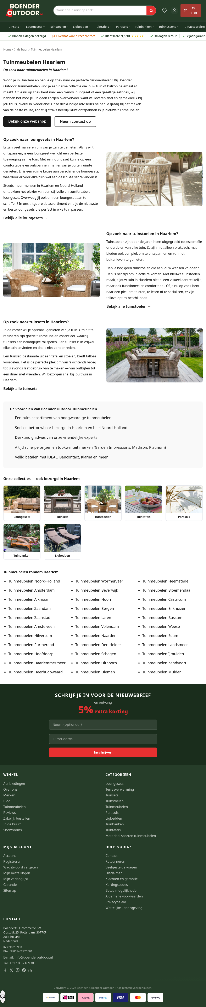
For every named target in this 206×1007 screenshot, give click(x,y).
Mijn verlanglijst (15, 879)
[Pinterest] (24, 970)
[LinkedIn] (30, 970)
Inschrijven (103, 752)
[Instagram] (18, 970)
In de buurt (21, 49)
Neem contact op (75, 121)
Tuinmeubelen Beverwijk (96, 590)
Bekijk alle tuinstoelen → (128, 306)
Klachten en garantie (122, 879)
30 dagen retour (163, 36)
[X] (11, 970)
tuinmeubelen (47, 336)
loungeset (41, 153)
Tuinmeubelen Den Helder (98, 644)
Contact (112, 856)
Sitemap (9, 890)
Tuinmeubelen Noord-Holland (34, 581)
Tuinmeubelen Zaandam (29, 608)
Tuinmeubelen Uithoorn (96, 662)
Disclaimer (114, 873)
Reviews (9, 812)
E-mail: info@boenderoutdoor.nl (28, 957)
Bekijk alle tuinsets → (22, 388)
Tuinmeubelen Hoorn (93, 599)
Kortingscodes (117, 885)
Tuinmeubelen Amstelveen (31, 626)
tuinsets (9, 342)
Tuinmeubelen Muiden (162, 671)
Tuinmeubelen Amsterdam (31, 590)
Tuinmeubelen (14, 807)
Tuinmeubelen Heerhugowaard (35, 671)
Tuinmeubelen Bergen (94, 608)
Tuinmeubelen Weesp (161, 626)
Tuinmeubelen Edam (160, 635)
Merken (9, 795)
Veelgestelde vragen (121, 867)
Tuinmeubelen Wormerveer (99, 581)
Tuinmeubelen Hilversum (30, 635)
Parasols (123, 27)
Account (9, 856)
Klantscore (122, 36)
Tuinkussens (169, 27)
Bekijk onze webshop (27, 121)
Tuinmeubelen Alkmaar (28, 599)
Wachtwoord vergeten (20, 867)
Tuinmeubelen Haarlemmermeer (37, 662)
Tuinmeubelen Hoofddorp (31, 653)
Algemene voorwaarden (124, 896)
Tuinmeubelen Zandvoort (164, 662)
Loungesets (35, 27)
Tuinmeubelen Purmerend (31, 644)
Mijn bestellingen (16, 873)
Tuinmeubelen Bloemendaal (166, 590)
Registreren (12, 861)
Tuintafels (103, 27)
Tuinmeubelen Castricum (164, 599)
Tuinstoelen (59, 27)
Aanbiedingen (14, 783)
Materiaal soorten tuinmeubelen (131, 836)
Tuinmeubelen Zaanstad (29, 617)
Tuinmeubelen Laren (93, 617)
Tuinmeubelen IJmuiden (163, 653)
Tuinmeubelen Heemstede (165, 581)
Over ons (10, 789)
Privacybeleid (116, 902)
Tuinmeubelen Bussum (162, 617)
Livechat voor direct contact (73, 36)
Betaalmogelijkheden (122, 890)
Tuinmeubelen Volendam (97, 626)
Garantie (10, 885)
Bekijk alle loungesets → (25, 217)
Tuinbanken (144, 27)
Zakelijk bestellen (16, 818)
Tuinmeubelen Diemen (95, 671)
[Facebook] (5, 970)
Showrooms (12, 830)
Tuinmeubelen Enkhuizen (164, 608)
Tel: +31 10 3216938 (18, 963)
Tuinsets (14, 27)
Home (7, 49)
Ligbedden (82, 27)
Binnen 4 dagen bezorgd (27, 36)
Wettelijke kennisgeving (124, 908)
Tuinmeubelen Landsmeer (165, 644)
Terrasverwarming (120, 789)
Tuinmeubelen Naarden (95, 635)
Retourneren (115, 861)
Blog (6, 801)
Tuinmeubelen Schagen (95, 653)
